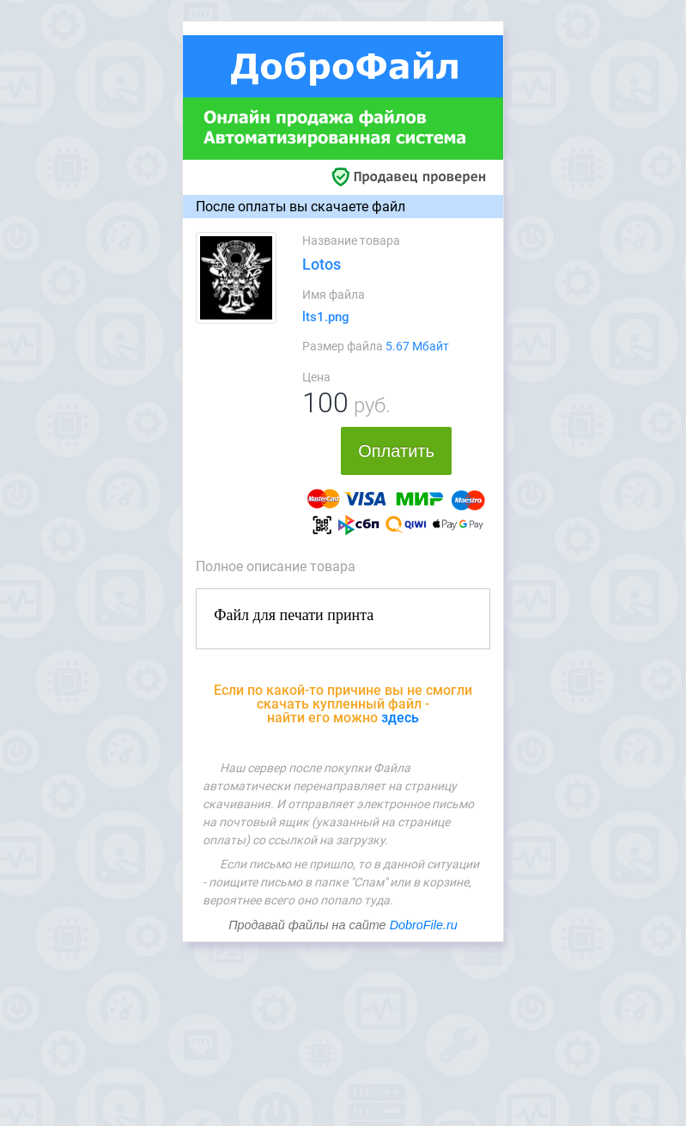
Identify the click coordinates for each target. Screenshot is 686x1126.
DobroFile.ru (424, 925)
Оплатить (396, 451)
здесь (400, 717)
